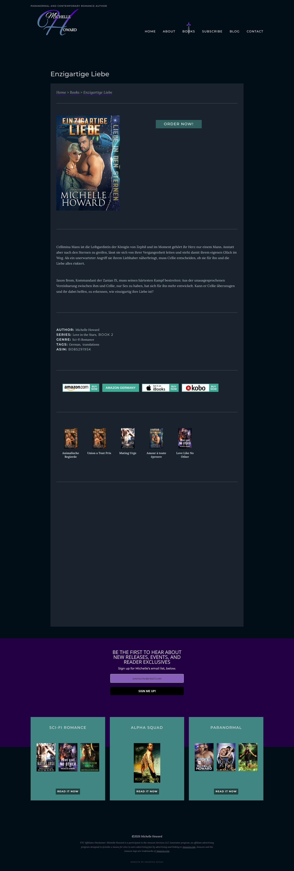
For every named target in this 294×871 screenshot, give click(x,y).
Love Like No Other (185, 455)
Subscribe (212, 31)
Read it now (67, 791)
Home (150, 31)
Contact (255, 31)
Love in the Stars (84, 335)
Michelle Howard (87, 330)
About (169, 31)
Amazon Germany (121, 388)
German (74, 345)
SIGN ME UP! (147, 691)
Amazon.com (189, 847)
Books (188, 31)
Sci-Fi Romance (83, 340)
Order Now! (179, 124)
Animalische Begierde (70, 455)
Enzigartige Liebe (97, 92)
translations (90, 345)
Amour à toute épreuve (156, 455)
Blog (235, 31)
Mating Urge (127, 453)
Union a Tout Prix (99, 453)
